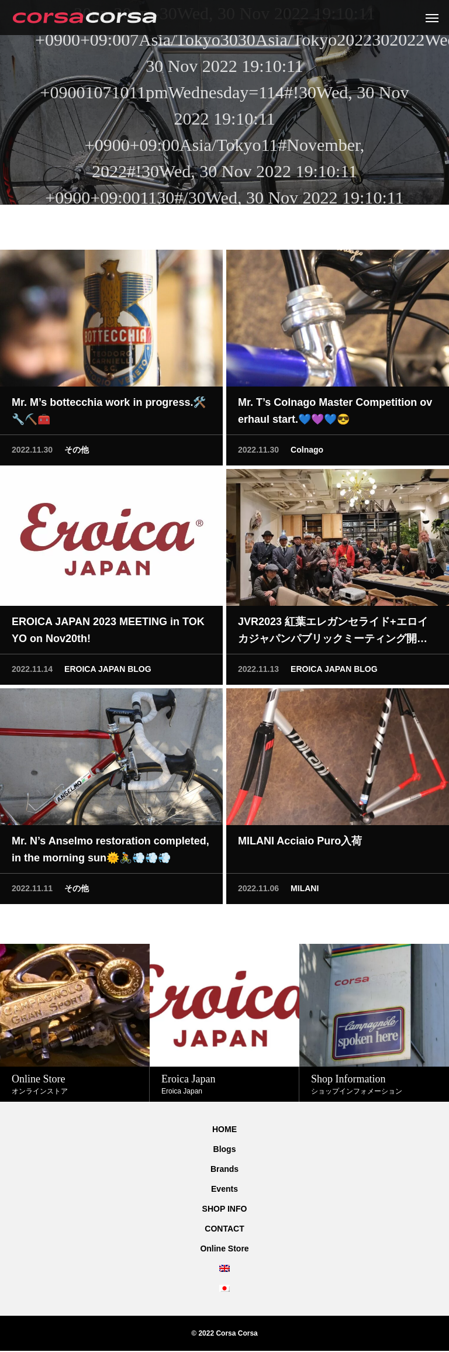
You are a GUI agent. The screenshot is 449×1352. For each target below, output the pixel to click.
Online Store (224, 1248)
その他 (76, 451)
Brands (224, 1169)
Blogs (224, 1149)
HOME (224, 1129)
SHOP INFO (224, 1209)
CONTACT (224, 1229)
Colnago (307, 451)
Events (224, 1189)
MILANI (305, 890)
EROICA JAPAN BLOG (107, 670)
